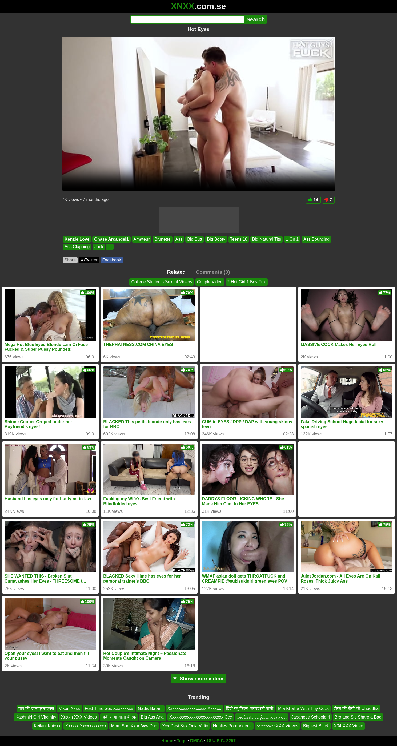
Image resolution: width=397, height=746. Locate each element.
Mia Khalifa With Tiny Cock (303, 708)
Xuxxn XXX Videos (79, 717)
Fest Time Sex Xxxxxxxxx (109, 708)
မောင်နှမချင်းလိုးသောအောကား (262, 717)
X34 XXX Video (348, 726)
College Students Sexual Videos (161, 282)
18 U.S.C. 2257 (221, 741)
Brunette (162, 239)
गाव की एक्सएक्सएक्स (36, 708)
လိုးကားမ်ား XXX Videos (277, 726)
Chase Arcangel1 (111, 239)
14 (313, 199)
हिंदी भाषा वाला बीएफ (119, 717)
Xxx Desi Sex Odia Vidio (185, 726)
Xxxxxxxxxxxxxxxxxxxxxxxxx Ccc (200, 717)
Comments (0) (213, 272)
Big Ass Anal (153, 717)
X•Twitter (89, 260)
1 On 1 (292, 239)
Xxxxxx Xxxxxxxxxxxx (85, 726)
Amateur (141, 239)
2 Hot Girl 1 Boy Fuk (246, 282)
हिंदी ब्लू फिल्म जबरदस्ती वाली (249, 708)
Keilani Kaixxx (47, 726)
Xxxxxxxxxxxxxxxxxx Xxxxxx (194, 708)
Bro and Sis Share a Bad (358, 717)
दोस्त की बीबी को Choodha (356, 708)
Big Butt (194, 239)
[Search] (187, 19)
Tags (181, 741)
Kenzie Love (77, 239)
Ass (178, 239)
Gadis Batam (150, 708)
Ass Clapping (77, 247)
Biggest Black (316, 726)
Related (176, 272)
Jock (98, 247)
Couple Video (210, 282)
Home (167, 741)
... (109, 247)
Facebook (111, 260)
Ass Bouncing (316, 239)
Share (70, 260)
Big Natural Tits (266, 239)
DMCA (196, 741)
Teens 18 (238, 239)
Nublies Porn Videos (232, 726)
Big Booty (216, 239)
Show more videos (198, 678)
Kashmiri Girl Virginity (35, 717)
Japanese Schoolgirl (310, 717)
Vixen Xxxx (69, 708)
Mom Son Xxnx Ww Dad (134, 726)
